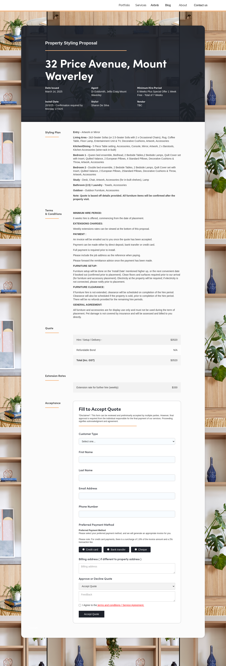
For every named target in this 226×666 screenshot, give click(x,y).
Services (140, 5)
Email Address (88, 488)
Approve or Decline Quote (95, 578)
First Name (86, 452)
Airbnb (155, 5)
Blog (168, 5)
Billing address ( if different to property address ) (110, 559)
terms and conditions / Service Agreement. (120, 605)
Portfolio (124, 5)
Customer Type (88, 433)
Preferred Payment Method (96, 524)
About (183, 5)
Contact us (200, 5)
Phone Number (88, 506)
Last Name (86, 470)
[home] (60, 5)
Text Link (33, 627)
